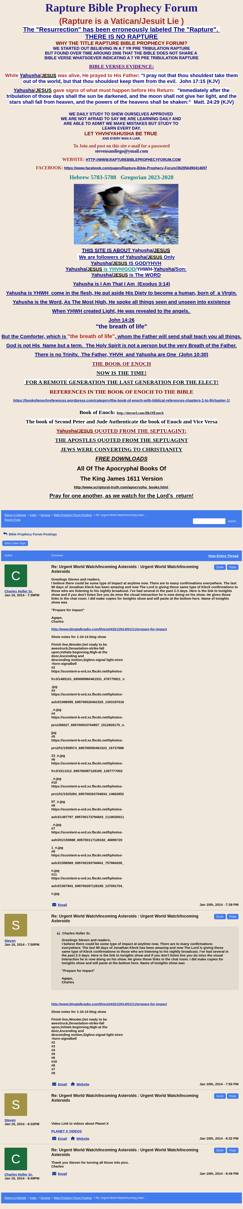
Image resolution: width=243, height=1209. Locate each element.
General (45, 515)
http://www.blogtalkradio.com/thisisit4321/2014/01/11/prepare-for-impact (109, 629)
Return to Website (15, 515)
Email (62, 905)
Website (82, 1084)
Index (33, 515)
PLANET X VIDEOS (66, 1131)
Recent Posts (13, 519)
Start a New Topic (15, 543)
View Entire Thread (223, 556)
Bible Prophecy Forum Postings (73, 515)
